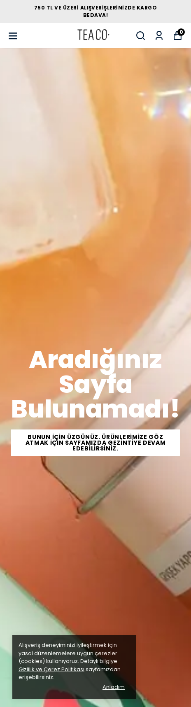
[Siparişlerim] (159, 35)
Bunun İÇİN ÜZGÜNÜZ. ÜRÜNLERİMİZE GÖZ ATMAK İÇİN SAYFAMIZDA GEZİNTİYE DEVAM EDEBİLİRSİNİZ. (96, 443)
